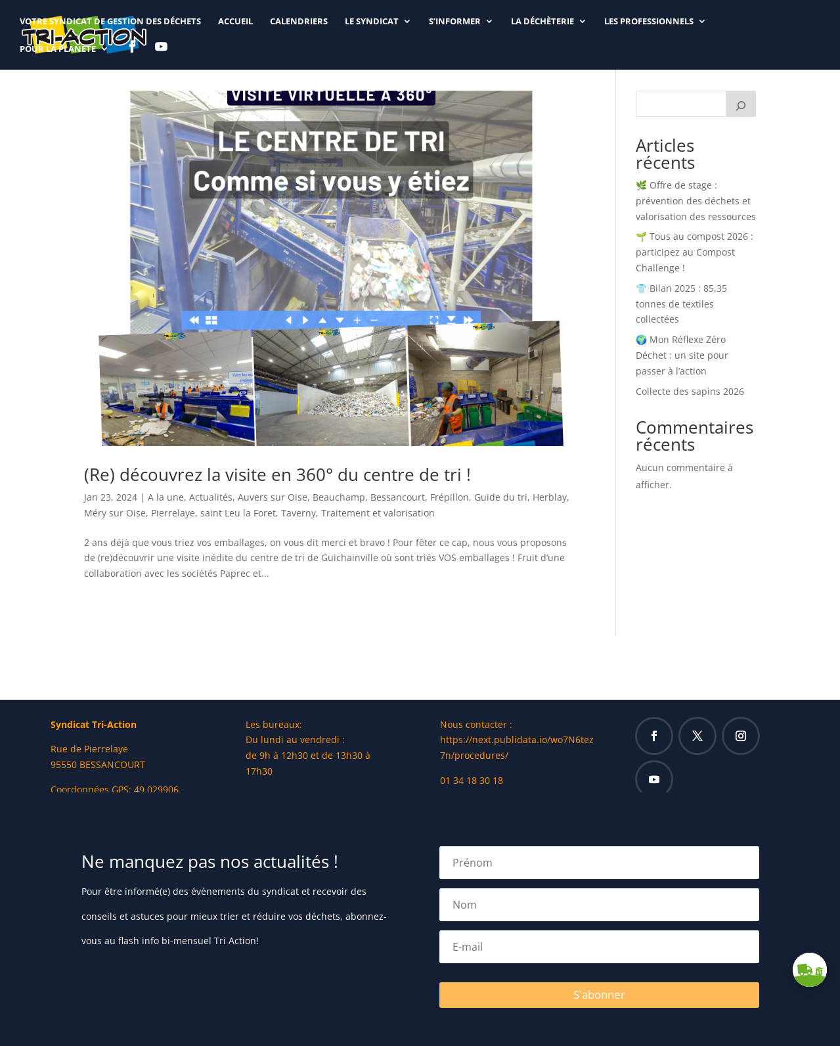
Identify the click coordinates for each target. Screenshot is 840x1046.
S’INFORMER (455, 21)
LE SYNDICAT (372, 21)
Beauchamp (339, 497)
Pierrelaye (173, 513)
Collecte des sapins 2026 (690, 391)
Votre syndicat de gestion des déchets (110, 21)
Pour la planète (58, 49)
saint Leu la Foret (238, 513)
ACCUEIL (235, 21)
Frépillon (449, 497)
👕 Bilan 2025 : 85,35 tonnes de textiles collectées (681, 304)
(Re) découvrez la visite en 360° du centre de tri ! (277, 474)
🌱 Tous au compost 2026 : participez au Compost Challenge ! (694, 252)
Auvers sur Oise (272, 497)
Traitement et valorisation (378, 513)
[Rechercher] (741, 104)
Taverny (298, 513)
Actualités (210, 497)
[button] (810, 970)
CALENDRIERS (299, 21)
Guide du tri (500, 497)
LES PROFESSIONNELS (649, 21)
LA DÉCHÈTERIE (542, 21)
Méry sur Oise (115, 513)
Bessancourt (397, 497)
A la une (166, 497)
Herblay (550, 497)
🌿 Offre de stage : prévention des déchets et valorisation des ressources (696, 201)
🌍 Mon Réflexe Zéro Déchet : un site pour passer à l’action (682, 355)
